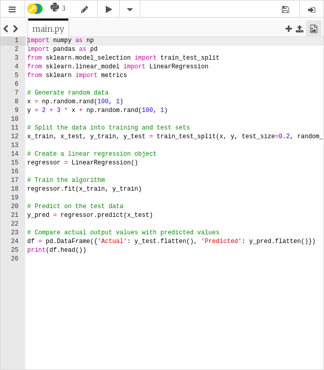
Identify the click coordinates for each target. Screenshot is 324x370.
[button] (12, 9)
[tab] (48, 29)
